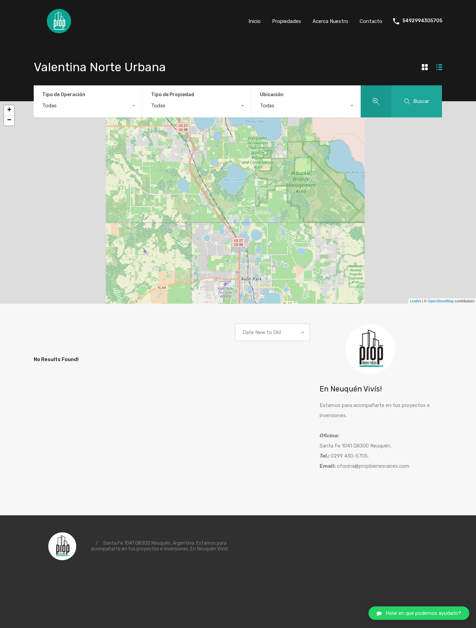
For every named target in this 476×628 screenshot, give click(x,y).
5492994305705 (422, 21)
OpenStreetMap (441, 301)
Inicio (254, 21)
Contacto (371, 21)
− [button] (9, 120)
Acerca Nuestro (330, 21)
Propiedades (286, 21)
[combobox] (88, 105)
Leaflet (415, 301)
